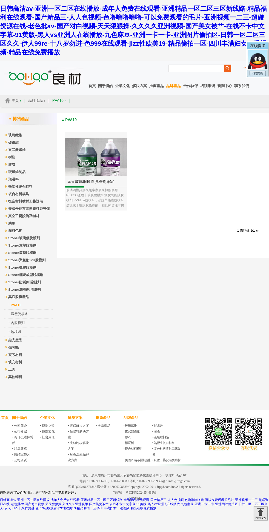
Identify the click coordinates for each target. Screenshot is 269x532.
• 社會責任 (47, 437)
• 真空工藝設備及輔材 (166, 460)
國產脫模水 (19, 314)
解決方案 (139, 86)
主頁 (15, 100)
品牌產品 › (36, 100)
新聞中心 (224, 86)
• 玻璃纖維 (130, 425)
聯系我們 (241, 86)
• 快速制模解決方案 (78, 445)
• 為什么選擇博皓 (22, 440)
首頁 (92, 86)
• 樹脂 (156, 431)
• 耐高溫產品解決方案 (78, 457)
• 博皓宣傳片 (21, 454)
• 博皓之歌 (47, 425)
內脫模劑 (18, 323)
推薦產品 (156, 86)
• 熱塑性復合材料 (163, 443)
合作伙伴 (190, 86)
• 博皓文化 (47, 431)
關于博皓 (105, 86)
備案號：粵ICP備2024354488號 (134, 492)
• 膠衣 (127, 437)
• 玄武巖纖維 (131, 431)
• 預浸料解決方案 (78, 434)
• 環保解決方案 (78, 425)
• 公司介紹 (19, 431)
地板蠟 (16, 332)
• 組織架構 (19, 448)
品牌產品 (173, 86)
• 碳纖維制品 (160, 437)
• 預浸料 (128, 443)
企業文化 (122, 86)
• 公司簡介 (19, 425)
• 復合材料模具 (133, 448)
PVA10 (16, 305)
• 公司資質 (19, 460)
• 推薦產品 (103, 425)
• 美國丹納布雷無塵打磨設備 (137, 463)
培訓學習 (207, 86)
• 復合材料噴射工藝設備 (166, 451)
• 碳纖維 (157, 425)
